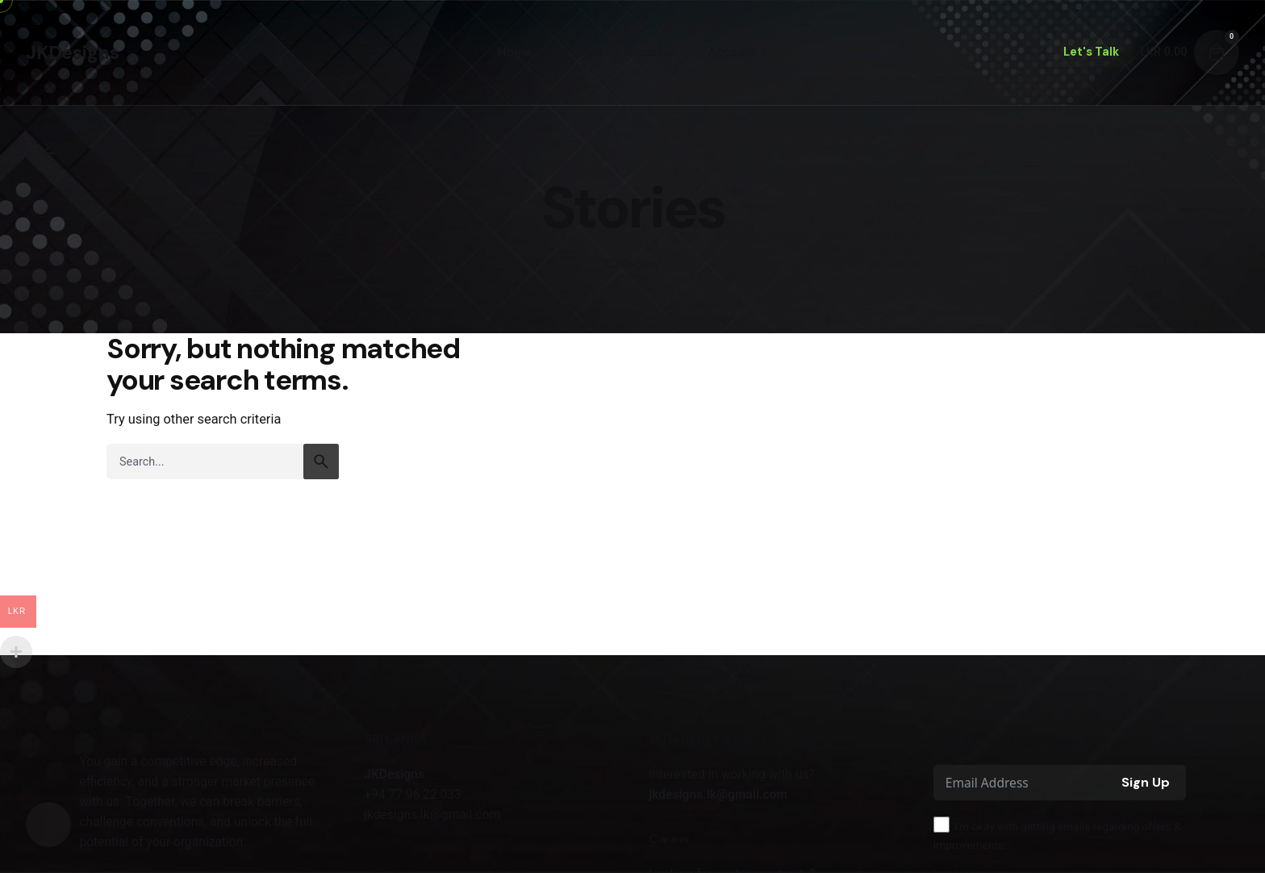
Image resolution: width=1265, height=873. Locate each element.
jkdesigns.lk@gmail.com (718, 794)
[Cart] (1216, 52)
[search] (321, 461)
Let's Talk (1091, 52)
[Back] (48, 153)
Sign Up (1145, 782)
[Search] (48, 824)
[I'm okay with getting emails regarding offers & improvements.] (941, 825)
